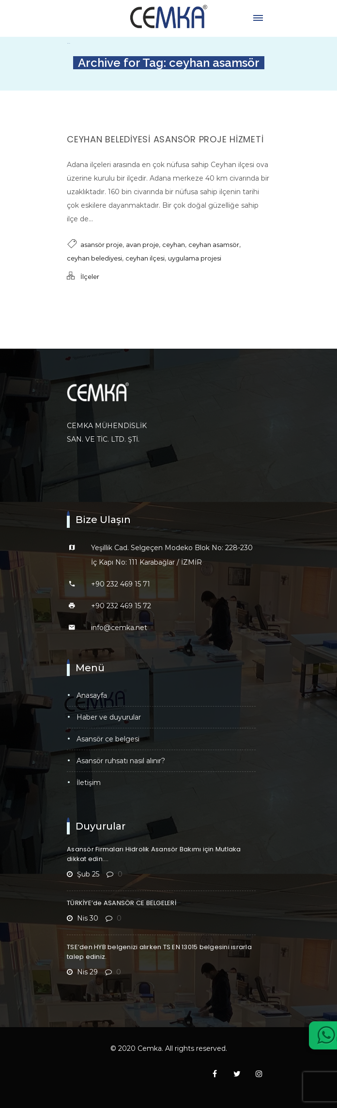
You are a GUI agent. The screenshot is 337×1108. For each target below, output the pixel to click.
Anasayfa (92, 695)
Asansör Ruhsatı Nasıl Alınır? (121, 760)
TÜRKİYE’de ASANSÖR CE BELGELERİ (121, 903)
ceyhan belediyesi (94, 258)
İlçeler (89, 276)
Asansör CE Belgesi (108, 739)
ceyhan (173, 244)
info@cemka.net (119, 627)
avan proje (142, 244)
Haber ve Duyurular (109, 717)
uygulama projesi (194, 258)
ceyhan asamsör (213, 244)
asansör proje (101, 244)
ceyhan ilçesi (145, 258)
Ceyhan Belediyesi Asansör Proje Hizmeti (165, 139)
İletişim (89, 782)
